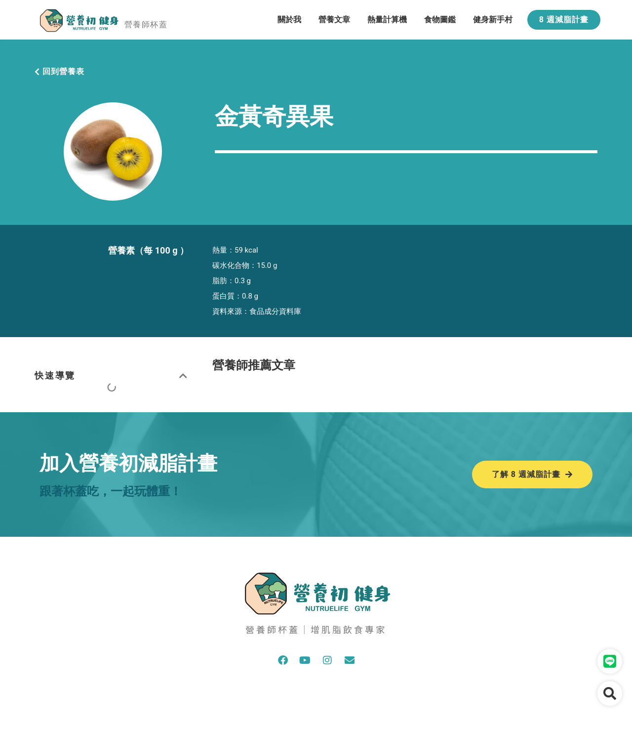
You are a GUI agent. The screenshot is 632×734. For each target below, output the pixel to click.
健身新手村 (493, 19)
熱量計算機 (387, 19)
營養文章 (334, 19)
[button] (184, 375)
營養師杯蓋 (145, 24)
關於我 (289, 19)
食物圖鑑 (440, 19)
